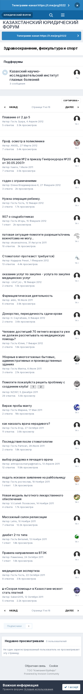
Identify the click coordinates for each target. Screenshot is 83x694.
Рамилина (17, 557)
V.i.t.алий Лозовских (23, 503)
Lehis (14, 521)
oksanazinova (19, 242)
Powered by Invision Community (41, 673)
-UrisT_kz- (16, 282)
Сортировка (71, 100)
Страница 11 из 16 (41, 107)
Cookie (53, 665)
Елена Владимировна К (25, 185)
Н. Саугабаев (19, 317)
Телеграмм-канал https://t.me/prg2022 (39, 5)
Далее (69, 107)
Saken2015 (17, 596)
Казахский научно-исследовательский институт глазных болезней (34, 75)
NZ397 (14, 392)
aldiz (13, 299)
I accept (71, 687)
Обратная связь (35, 665)
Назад (13, 107)
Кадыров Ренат (20, 260)
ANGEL (14, 145)
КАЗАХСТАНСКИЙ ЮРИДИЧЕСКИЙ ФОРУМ (40, 25)
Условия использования (38, 689)
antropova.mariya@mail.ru (26, 463)
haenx (14, 167)
